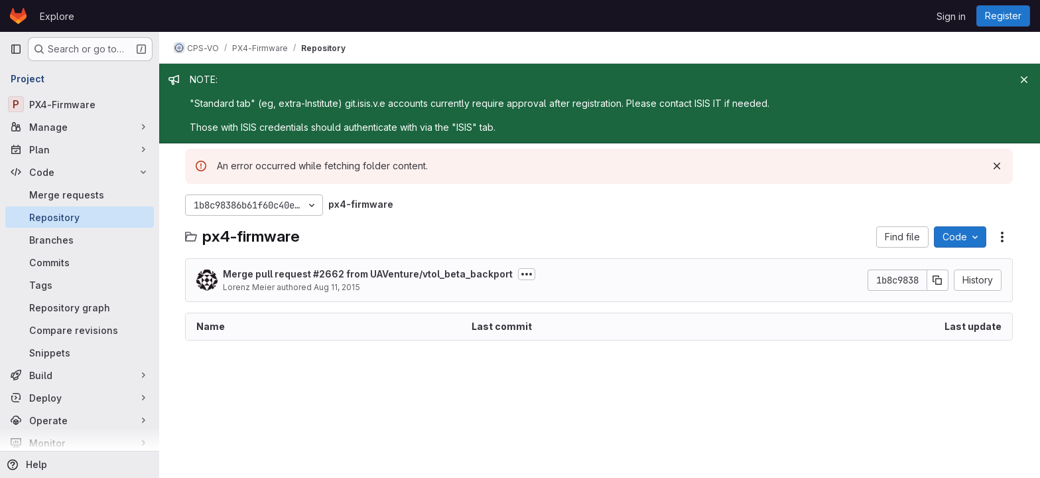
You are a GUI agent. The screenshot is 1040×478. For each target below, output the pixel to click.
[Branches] (79, 239)
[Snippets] (79, 352)
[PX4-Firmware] (79, 104)
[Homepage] (18, 16)
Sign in (951, 16)
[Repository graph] (79, 307)
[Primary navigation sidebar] (16, 49)
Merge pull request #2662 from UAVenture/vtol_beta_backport (368, 273)
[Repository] (79, 217)
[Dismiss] (998, 166)
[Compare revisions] (79, 330)
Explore (57, 16)
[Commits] (79, 262)
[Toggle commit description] (527, 274)
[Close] (1024, 80)
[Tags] (79, 284)
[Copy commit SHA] (938, 280)
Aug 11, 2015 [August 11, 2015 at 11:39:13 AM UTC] (337, 287)
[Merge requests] (79, 194)
